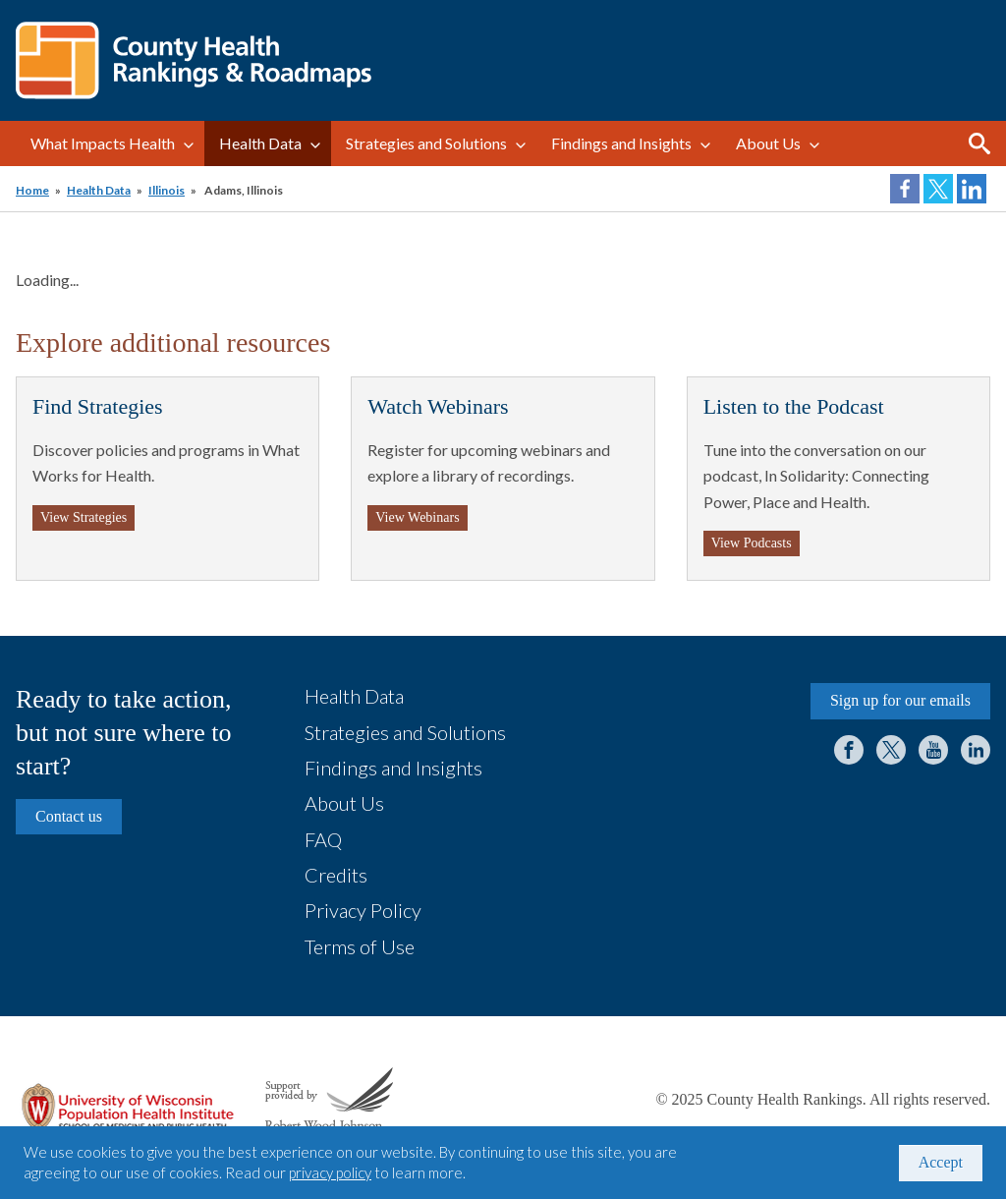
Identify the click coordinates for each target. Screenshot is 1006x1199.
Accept (941, 1162)
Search (979, 143)
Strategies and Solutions (426, 143)
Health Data (260, 143)
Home (32, 190)
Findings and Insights (621, 143)
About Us (768, 143)
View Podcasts (751, 543)
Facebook (849, 750)
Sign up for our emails (900, 700)
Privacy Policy (363, 910)
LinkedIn (975, 750)
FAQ (323, 839)
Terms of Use (360, 946)
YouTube (933, 750)
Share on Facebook (905, 188)
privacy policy (330, 1172)
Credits (336, 874)
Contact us (68, 816)
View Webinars (417, 517)
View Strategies (83, 517)
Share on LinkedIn (971, 188)
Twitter (891, 750)
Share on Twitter (938, 188)
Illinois (166, 190)
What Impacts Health (102, 143)
